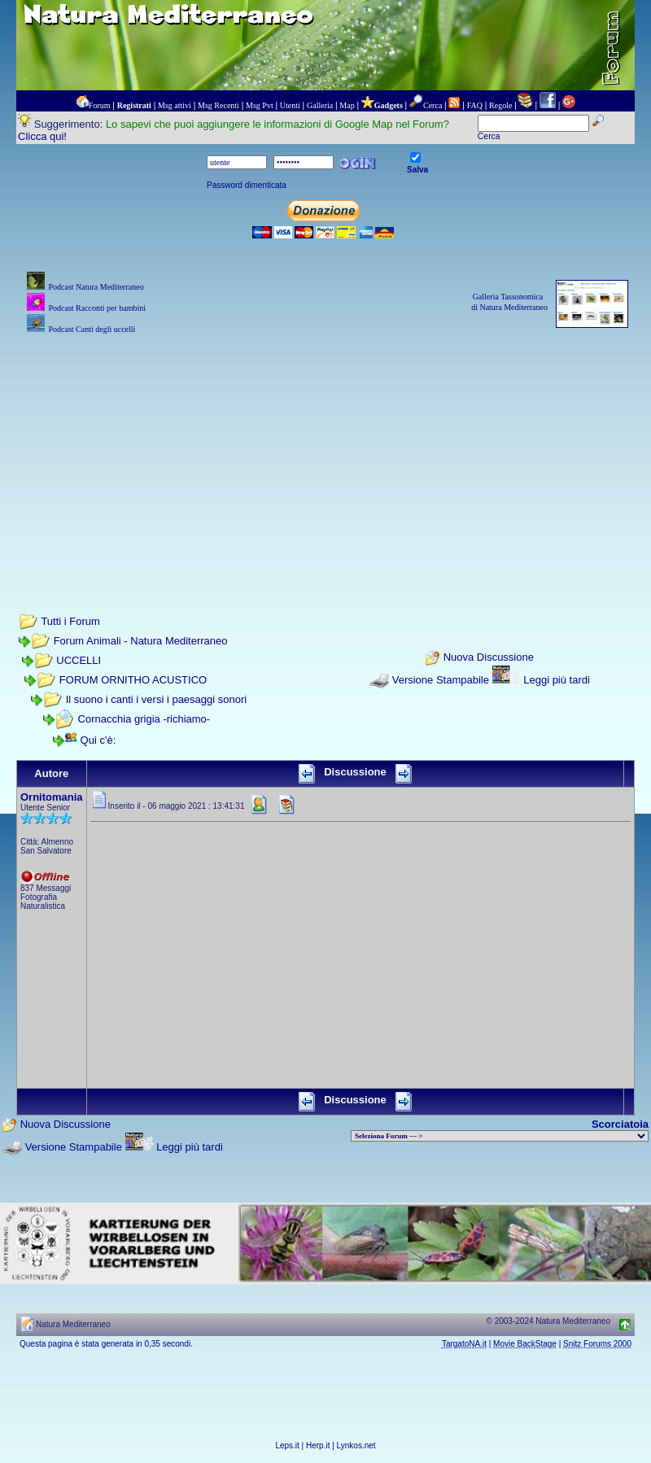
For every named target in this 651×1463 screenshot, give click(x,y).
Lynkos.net (356, 1445)
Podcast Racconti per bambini (97, 308)
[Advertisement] (326, 452)
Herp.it (318, 1445)
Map (346, 105)
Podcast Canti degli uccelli (91, 329)
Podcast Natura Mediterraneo (95, 286)
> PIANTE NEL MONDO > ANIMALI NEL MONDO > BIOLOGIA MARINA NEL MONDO (500, 1136)
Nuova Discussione (488, 658)
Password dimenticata (246, 185)
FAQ (475, 105)
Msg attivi (174, 105)
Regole (500, 105)
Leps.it (287, 1445)
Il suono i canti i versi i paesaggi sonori (156, 699)
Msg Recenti (218, 105)
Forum (100, 105)
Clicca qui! (42, 136)
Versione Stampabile (440, 680)
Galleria (320, 105)
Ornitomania (51, 797)
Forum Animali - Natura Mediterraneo (141, 641)
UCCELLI (78, 660)
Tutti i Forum (70, 621)
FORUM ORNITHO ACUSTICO (133, 680)
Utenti (290, 105)
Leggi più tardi (556, 680)
